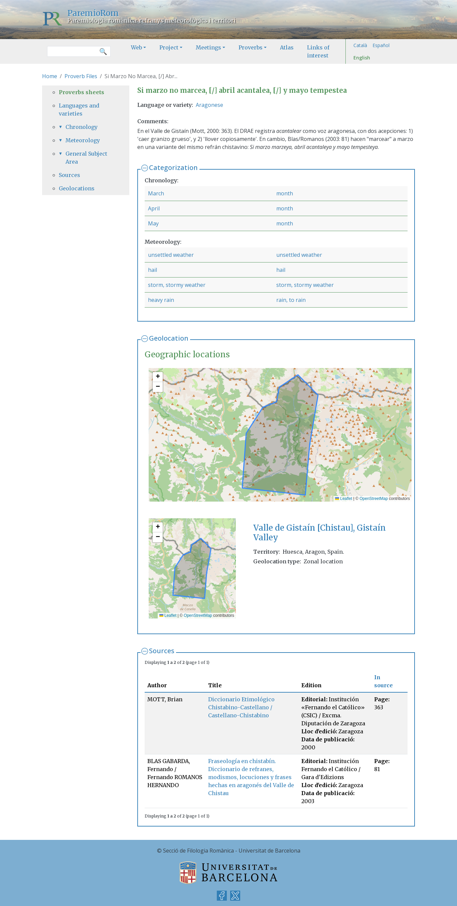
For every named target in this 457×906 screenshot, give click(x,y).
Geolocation (168, 338)
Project (168, 47)
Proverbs (251, 47)
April (154, 208)
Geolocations (77, 188)
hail (152, 270)
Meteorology (82, 140)
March (156, 193)
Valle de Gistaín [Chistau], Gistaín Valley (319, 533)
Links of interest (318, 51)
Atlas (287, 47)
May (153, 223)
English (361, 57)
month (284, 193)
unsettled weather (171, 254)
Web (136, 47)
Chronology (81, 127)
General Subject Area (86, 157)
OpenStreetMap (373, 498)
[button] (158, 377)
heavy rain (161, 300)
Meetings (208, 47)
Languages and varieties (79, 109)
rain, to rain (291, 300)
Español (381, 45)
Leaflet (343, 498)
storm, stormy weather (176, 285)
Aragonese (209, 105)
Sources (161, 650)
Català (360, 45)
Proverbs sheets (81, 92)
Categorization (173, 167)
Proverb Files (80, 76)
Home (49, 76)
